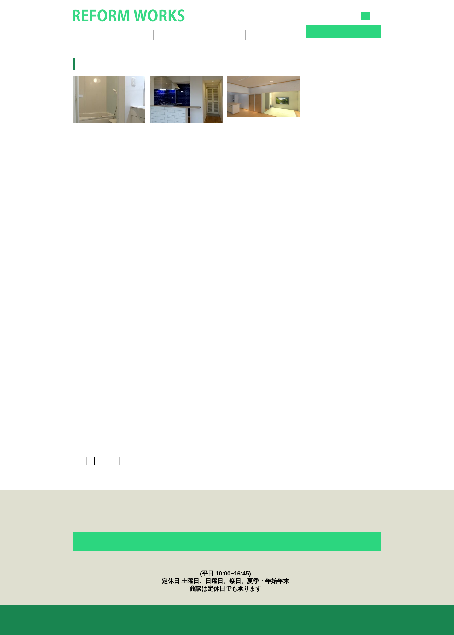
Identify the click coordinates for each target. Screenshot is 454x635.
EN (378, 16)
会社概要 (261, 34)
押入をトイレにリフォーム (332, 282)
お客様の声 (165, 615)
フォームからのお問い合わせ (227, 542)
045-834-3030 (286, 15)
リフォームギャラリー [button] (123, 34)
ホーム (80, 34)
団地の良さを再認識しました (257, 206)
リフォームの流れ (179, 34)
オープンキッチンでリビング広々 (262, 282)
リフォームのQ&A (121, 615)
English (308, 615)
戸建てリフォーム (246, 435)
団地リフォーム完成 (250, 130)
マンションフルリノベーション (106, 435)
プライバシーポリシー (264, 615)
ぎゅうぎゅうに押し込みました (106, 282)
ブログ (291, 34)
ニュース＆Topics (210, 615)
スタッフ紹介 (225, 34)
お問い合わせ (343, 32)
